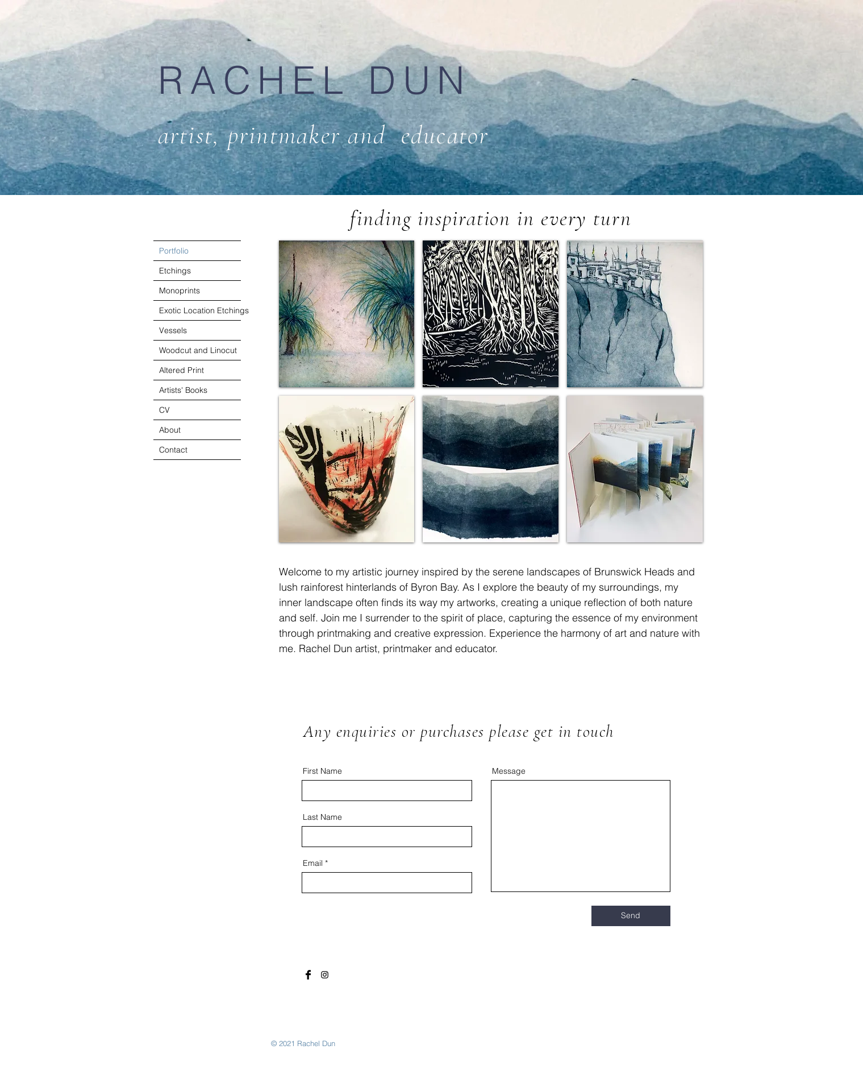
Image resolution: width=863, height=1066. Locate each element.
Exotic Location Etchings (200, 310)
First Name (322, 771)
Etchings (175, 271)
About (170, 430)
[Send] (630, 916)
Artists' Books (183, 390)
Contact (173, 450)
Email (313, 863)
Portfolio (174, 251)
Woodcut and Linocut (198, 350)
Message (509, 771)
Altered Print (181, 370)
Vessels (173, 330)
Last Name (322, 817)
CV (164, 410)
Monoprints (179, 290)
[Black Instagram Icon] (325, 975)
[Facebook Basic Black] (308, 975)
